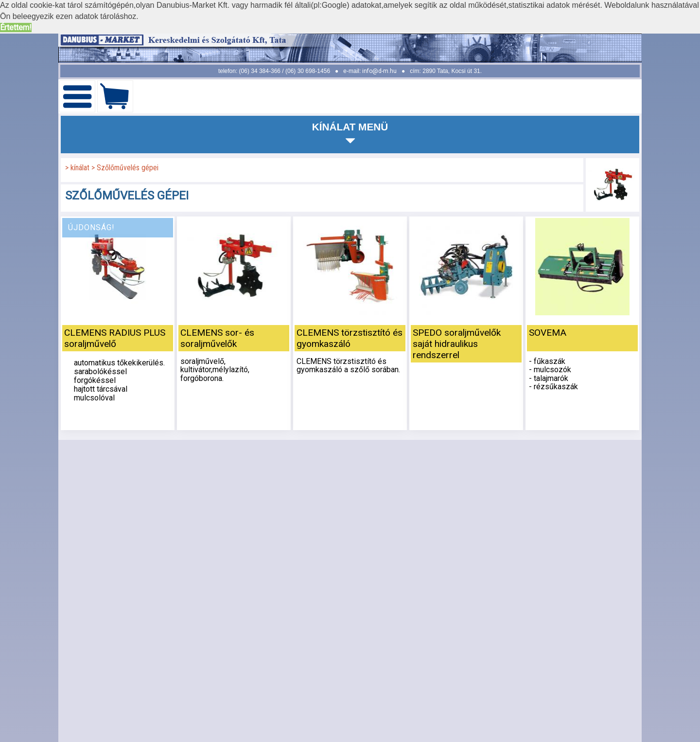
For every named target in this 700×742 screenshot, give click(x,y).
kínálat (80, 167)
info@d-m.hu (379, 71)
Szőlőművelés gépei (127, 167)
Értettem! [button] (16, 27)
